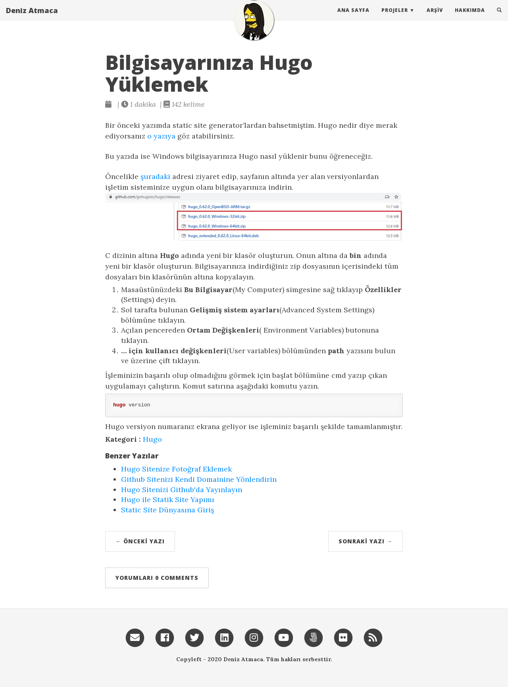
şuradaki (155, 176)
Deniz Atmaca (32, 18)
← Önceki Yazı (140, 541)
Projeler (394, 17)
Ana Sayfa (353, 17)
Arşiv (435, 17)
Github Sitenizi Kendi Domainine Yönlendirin (199, 479)
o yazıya (161, 135)
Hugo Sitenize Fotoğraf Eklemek (176, 468)
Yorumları (156, 577)
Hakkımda (470, 17)
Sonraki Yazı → (366, 541)
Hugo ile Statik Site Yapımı (167, 499)
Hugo (152, 439)
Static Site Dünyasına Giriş (167, 509)
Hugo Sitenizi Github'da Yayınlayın (181, 489)
